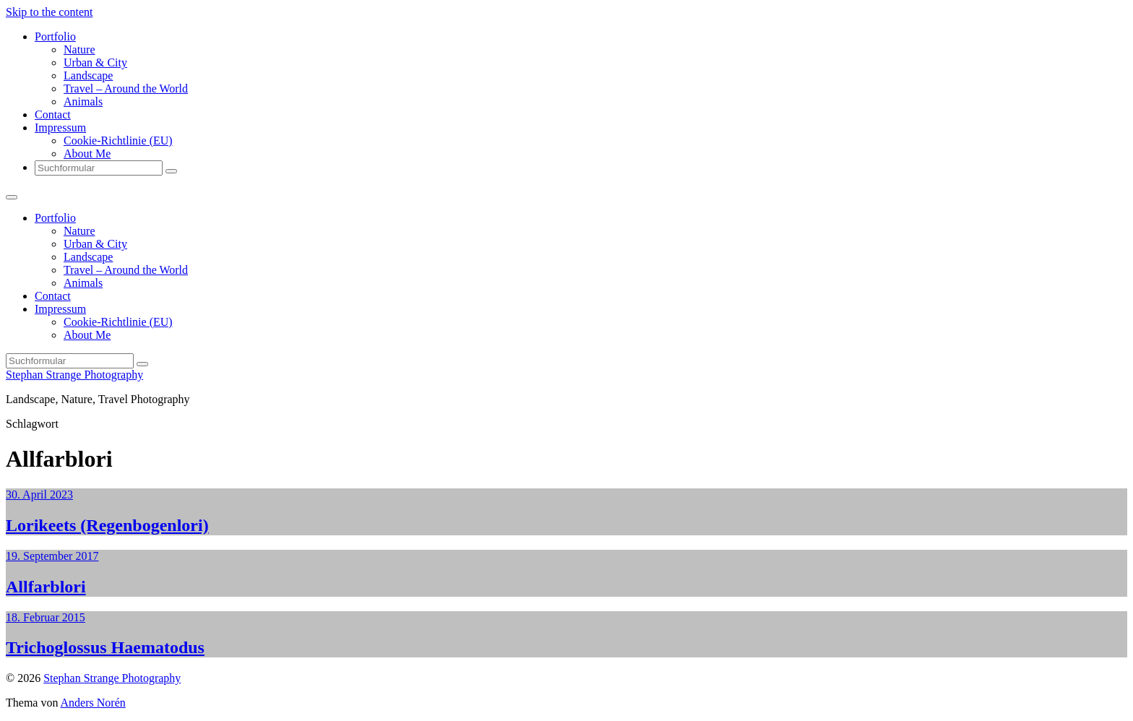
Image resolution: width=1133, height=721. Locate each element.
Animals (83, 101)
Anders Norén (93, 702)
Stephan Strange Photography (74, 374)
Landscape (88, 75)
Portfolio (55, 36)
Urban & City (95, 62)
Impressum (60, 127)
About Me (87, 153)
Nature (79, 49)
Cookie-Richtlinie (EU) (118, 140)
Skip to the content (49, 12)
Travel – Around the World (126, 88)
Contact (53, 114)
